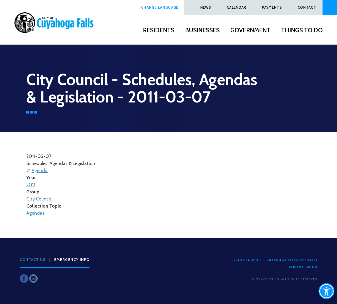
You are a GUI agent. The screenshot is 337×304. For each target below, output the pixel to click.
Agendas (35, 213)
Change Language (160, 7)
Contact (307, 7)
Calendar (236, 7)
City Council (38, 199)
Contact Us (33, 259)
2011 (30, 185)
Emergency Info (72, 259)
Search (330, 7)
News (205, 7)
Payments (272, 7)
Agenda (40, 170)
